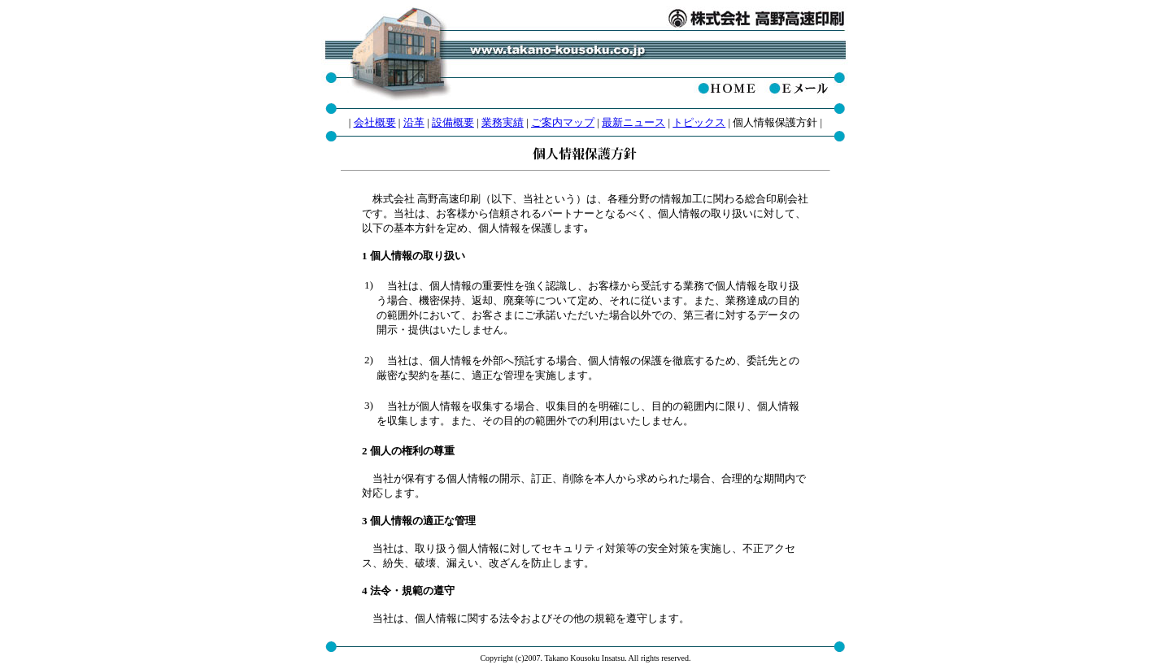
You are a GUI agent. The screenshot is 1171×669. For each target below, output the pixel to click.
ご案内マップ (562, 122)
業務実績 (502, 122)
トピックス (699, 122)
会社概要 (375, 122)
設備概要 (453, 122)
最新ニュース (633, 122)
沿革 (413, 122)
